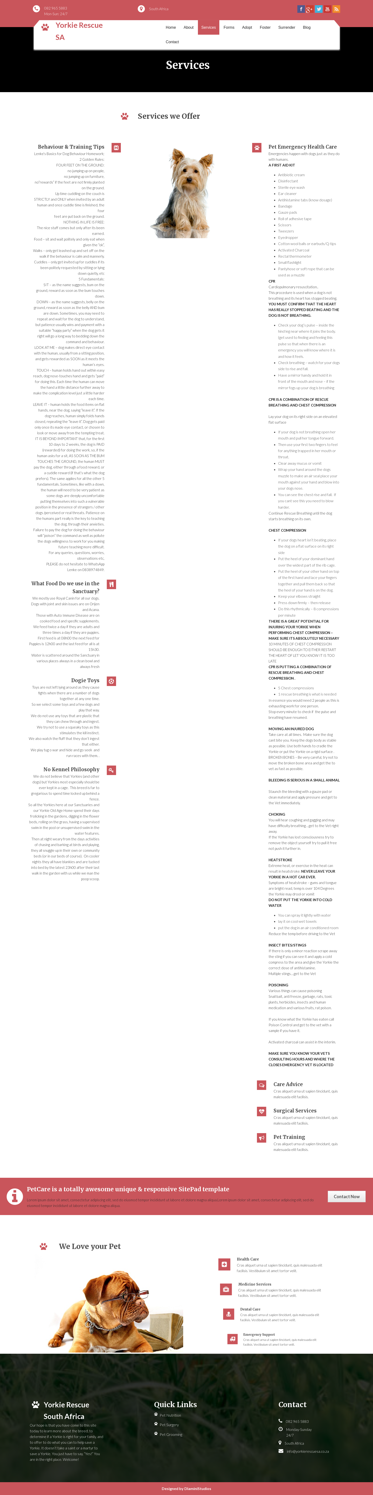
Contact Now (347, 1196)
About (189, 27)
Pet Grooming (171, 1434)
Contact (172, 42)
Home (171, 27)
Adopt (247, 27)
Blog (307, 27)
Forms (229, 27)
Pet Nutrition (170, 1415)
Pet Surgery (169, 1424)
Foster (265, 27)
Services (208, 27)
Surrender (286, 27)
